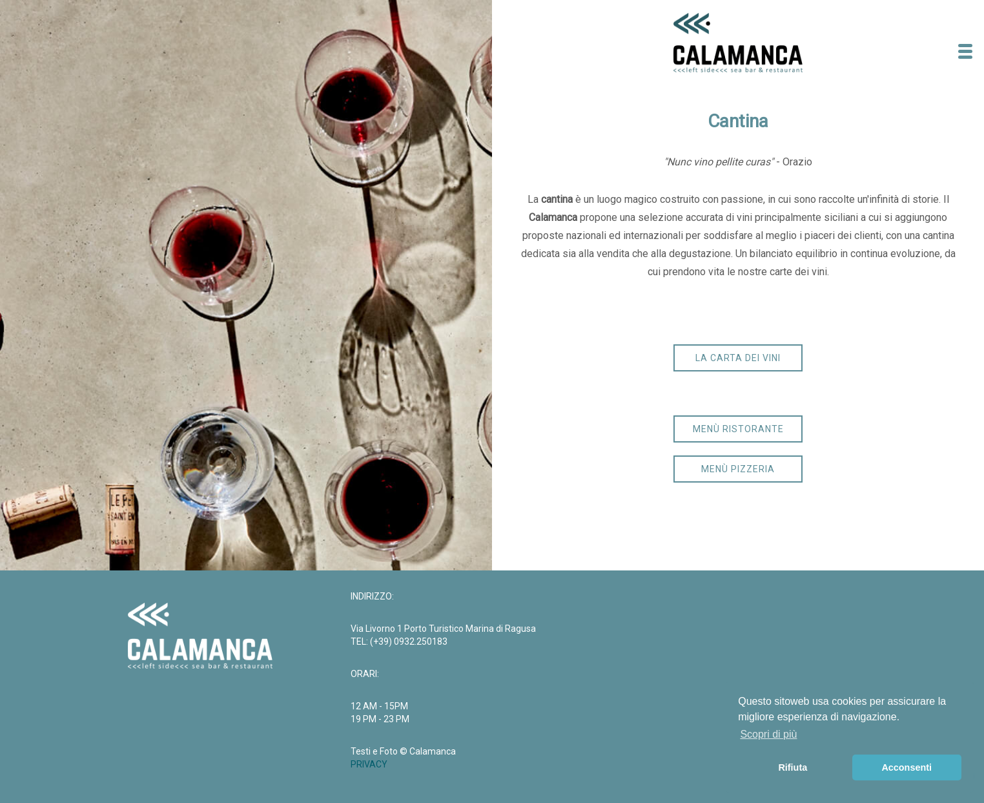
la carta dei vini (738, 358)
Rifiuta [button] (792, 767)
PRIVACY (369, 764)
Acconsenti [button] (906, 767)
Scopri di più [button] (768, 734)
